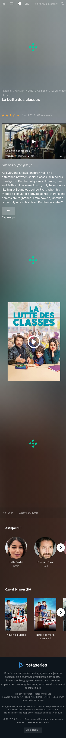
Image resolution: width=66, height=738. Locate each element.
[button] (16, 554)
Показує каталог (23, 693)
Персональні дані (55, 706)
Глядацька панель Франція (48, 712)
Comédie (42, 90)
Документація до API (12, 697)
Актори (8, 512)
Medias (29, 709)
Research (53, 709)
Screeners (41, 709)
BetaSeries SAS (16, 709)
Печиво (31, 706)
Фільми (19, 90)
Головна (7, 90)
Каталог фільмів (42, 693)
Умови (40, 706)
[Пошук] (62, 4)
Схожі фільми (28, 512)
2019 (30, 90)
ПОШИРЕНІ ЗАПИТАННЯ (37, 697)
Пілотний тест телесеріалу (18, 712)
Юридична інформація (13, 706)
